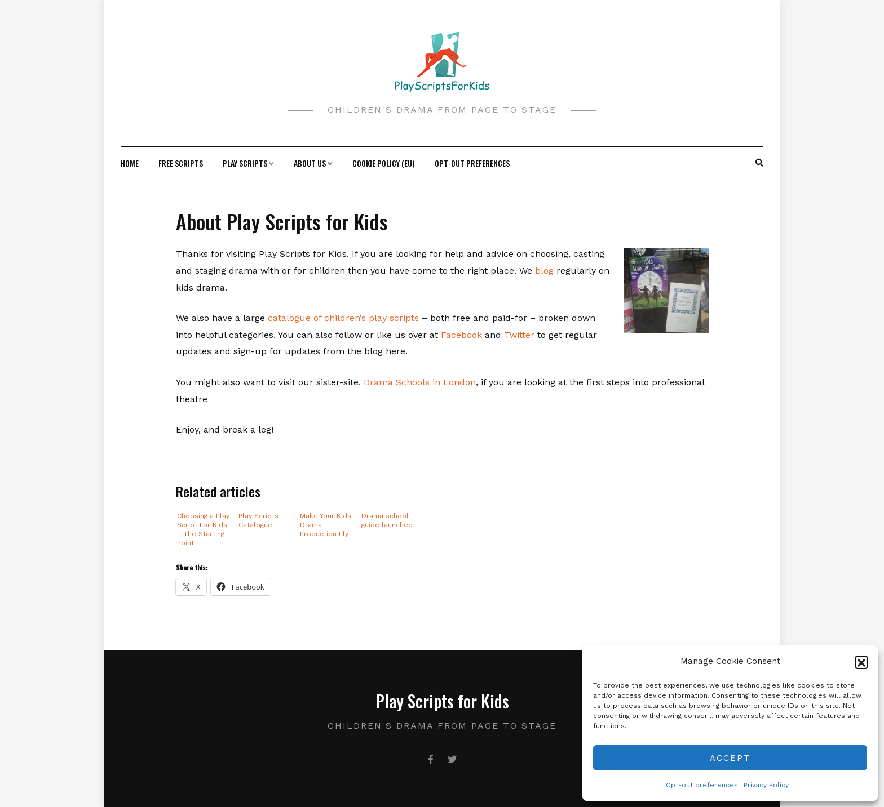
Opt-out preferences (702, 785)
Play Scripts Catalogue (258, 520)
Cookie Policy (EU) (383, 163)
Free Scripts (180, 163)
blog (545, 270)
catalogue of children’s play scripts (343, 318)
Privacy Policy (766, 785)
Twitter (520, 334)
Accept (730, 758)
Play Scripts (245, 163)
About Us (310, 163)
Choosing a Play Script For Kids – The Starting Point (203, 529)
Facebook (463, 334)
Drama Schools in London (420, 382)
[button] (861, 661)
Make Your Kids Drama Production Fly (325, 525)
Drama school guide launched (387, 520)
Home (130, 163)
